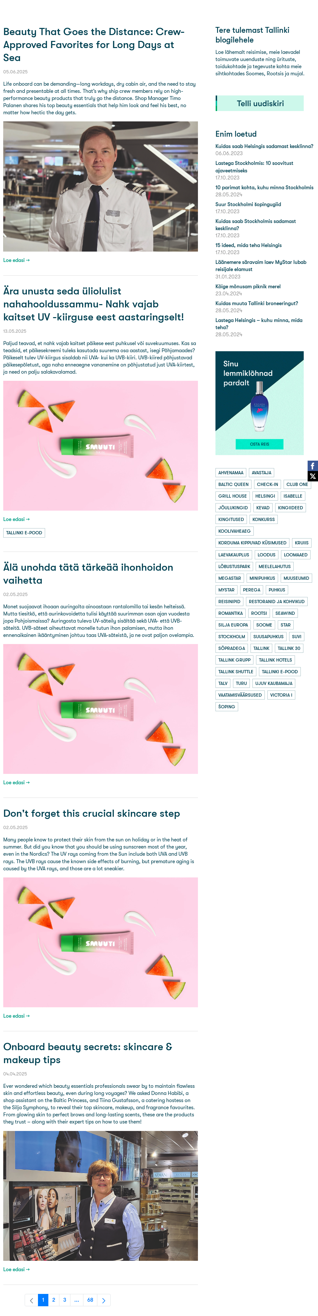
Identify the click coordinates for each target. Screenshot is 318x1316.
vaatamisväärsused (240, 695)
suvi (296, 636)
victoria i (281, 695)
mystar (226, 589)
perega (251, 589)
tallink (261, 648)
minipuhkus (262, 578)
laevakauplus (233, 554)
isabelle (293, 496)
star (286, 624)
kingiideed (290, 507)
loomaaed (296, 554)
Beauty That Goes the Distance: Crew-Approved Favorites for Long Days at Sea (94, 45)
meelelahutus (275, 566)
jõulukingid (233, 507)
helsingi (265, 496)
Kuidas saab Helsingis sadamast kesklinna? (264, 146)
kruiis (302, 542)
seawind (285, 613)
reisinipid (229, 601)
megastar (229, 578)
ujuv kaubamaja (273, 683)
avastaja (261, 472)
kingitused (231, 519)
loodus (266, 554)
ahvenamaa (230, 472)
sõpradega (231, 648)
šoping (226, 706)
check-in (267, 484)
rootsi (259, 613)
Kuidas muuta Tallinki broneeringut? (256, 303)
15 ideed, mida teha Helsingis (248, 245)
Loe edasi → (16, 260)
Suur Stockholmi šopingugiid (248, 204)
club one (297, 484)
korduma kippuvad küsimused (252, 542)
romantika (230, 613)
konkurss (263, 519)
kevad (263, 507)
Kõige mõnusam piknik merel (248, 286)
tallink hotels (275, 660)
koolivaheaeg (234, 531)
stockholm (231, 636)
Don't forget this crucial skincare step (91, 813)
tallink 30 (289, 648)
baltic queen (233, 484)
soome (264, 624)
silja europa (233, 624)
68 (92, 1301)
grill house (232, 496)
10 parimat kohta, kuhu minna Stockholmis (264, 187)
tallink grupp (234, 660)
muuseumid (296, 578)
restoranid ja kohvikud (277, 601)
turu (241, 683)
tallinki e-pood (24, 532)
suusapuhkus (268, 636)
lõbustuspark (234, 566)
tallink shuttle (235, 671)
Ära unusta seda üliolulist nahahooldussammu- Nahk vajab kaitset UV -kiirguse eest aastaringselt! (93, 304)
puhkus (277, 589)
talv (222, 683)
